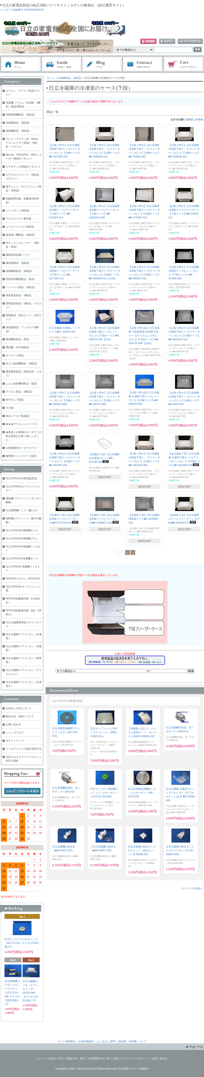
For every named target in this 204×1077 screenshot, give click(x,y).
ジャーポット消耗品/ (17, 210)
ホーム (21, 64)
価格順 (189, 119)
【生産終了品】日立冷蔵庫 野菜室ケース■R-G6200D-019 (144, 519)
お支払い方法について (18, 708)
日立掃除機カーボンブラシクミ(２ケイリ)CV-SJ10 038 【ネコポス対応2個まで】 (12, 993)
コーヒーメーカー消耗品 (20, 226)
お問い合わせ (143, 64)
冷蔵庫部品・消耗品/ (70, 78)
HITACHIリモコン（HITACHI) (22, 578)
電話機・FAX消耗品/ (17, 347)
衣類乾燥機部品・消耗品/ (20, 114)
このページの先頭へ (191, 888)
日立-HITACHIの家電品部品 (21, 478)
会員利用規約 (86, 1041)
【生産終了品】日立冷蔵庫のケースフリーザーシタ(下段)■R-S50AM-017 (184, 519)
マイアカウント (190, 41)
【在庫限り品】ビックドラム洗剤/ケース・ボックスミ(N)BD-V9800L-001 (142, 732)
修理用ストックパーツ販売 (21, 456)
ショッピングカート (184, 64)
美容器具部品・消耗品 (18, 295)
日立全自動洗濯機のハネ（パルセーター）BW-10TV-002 (142, 792)
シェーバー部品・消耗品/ (20, 287)
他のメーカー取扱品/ (17, 415)
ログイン (167, 41)
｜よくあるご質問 (105, 1041)
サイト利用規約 (66, 1041)
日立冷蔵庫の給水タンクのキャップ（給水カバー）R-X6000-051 (142, 850)
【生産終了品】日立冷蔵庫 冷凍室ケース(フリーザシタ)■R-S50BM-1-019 (104, 519)
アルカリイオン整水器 (18, 218)
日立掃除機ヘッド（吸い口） (22, 510)
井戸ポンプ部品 (15, 399)
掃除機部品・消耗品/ (17, 130)
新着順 (199, 119)
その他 (9, 407)
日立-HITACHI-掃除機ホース (22, 530)
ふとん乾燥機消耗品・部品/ (21, 383)
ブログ (102, 64)
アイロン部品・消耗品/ (19, 391)
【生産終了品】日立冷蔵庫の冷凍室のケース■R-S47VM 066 (104, 458)
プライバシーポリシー (135, 1058)
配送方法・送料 (76, 1058)
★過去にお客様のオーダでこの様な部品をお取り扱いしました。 (24, 436)
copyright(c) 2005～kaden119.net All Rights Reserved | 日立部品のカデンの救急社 (102, 1068)
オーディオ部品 (15, 355)
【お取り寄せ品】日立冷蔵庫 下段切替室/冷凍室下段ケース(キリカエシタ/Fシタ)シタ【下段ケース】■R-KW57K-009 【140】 (144, 335)
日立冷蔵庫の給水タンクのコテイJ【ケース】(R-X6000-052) (180, 850)
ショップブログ (15, 732)
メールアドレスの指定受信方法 (24, 748)
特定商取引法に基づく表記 (104, 1058)
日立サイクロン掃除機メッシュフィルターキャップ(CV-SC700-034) (104, 792)
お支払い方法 (55, 1058)
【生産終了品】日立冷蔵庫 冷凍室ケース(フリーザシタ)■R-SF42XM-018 (64, 519)
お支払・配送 (62, 64)
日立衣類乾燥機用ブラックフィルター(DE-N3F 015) (66, 732)
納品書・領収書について (132, 1041)
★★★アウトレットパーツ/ (21, 424)
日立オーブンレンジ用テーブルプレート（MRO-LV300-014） (104, 732)
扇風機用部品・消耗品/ (19, 271)
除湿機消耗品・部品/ (17, 339)
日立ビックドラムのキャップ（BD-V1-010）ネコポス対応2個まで (21, 943)
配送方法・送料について (20, 716)
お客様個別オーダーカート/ (21, 447)
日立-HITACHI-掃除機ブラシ (22, 538)
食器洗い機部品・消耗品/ (20, 234)
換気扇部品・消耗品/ (17, 262)
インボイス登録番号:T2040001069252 (22, 9)
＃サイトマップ (15, 740)
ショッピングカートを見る (22, 791)
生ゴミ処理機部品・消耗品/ (21, 363)
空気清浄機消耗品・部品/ (20, 279)
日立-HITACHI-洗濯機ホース (22, 558)
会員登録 (148, 41)
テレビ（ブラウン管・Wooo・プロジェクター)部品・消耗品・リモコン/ (23, 142)
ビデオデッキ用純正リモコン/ (23, 166)
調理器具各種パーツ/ (17, 254)
